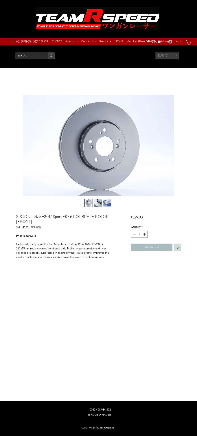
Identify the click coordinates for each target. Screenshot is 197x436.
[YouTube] (159, 41)
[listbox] (167, 55)
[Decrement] (133, 234)
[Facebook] (148, 41)
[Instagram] (153, 41)
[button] (188, 42)
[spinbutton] (139, 234)
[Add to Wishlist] (177, 247)
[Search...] (28, 55)
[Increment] (144, 234)
